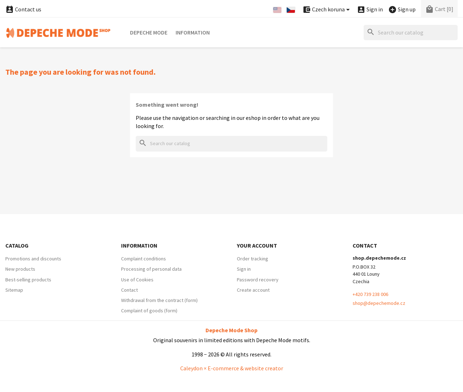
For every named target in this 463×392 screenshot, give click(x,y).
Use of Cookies (137, 279)
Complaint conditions (143, 258)
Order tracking (252, 258)
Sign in (244, 269)
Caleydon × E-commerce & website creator (231, 368)
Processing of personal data (151, 269)
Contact (129, 290)
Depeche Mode (148, 32)
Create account (253, 290)
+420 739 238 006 (370, 294)
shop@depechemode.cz (379, 303)
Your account (257, 245)
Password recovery (258, 279)
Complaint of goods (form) (149, 310)
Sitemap (14, 290)
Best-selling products (28, 279)
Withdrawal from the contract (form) (159, 300)
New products (20, 269)
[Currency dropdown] (327, 9)
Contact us (23, 9)
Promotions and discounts (33, 258)
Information (193, 32)
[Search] (411, 32)
